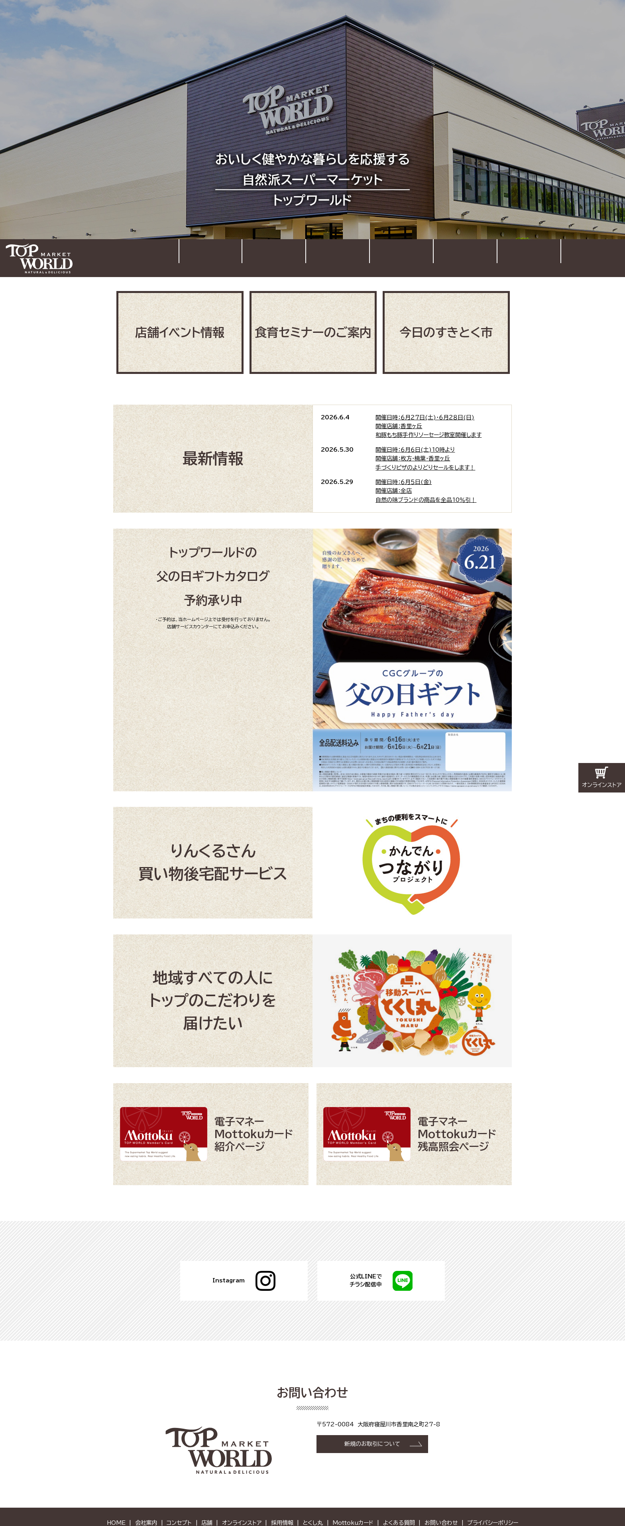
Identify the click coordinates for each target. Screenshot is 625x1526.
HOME (210, 257)
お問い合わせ (598, 253)
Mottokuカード (352, 1496)
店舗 (401, 257)
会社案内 (274, 257)
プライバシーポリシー (492, 1496)
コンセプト (337, 257)
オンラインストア (465, 257)
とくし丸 (313, 1496)
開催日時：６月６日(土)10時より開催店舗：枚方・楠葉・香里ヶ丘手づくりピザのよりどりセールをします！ (425, 439)
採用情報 (529, 257)
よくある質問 (399, 1496)
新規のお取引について (372, 1418)
